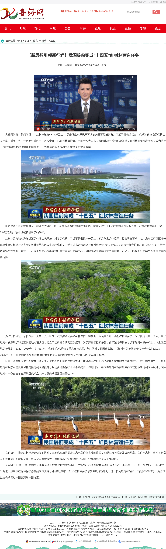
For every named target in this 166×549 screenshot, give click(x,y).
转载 (44, 40)
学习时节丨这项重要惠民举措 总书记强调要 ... (101, 497)
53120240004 (104, 529)
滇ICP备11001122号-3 (136, 529)
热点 (35, 40)
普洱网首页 (23, 40)
